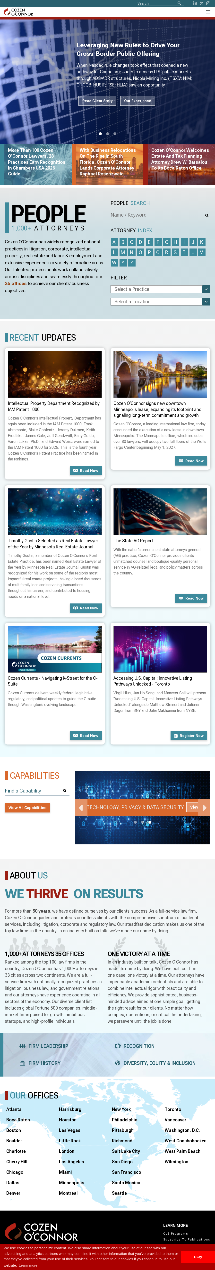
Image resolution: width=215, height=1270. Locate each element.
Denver (13, 1193)
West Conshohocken (185, 1140)
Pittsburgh (123, 1130)
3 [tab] (114, 134)
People (130, 203)
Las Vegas (69, 1130)
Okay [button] (198, 1257)
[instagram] (208, 3)
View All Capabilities (27, 807)
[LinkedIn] (195, 3)
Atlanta (14, 1109)
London (66, 1151)
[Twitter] (201, 3)
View (194, 807)
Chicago (14, 1172)
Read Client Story (97, 101)
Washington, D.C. (182, 1130)
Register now (189, 736)
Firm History (38, 1063)
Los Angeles (71, 1161)
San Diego (122, 1161)
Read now (85, 470)
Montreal (68, 1193)
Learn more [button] (28, 1265)
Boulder (14, 1140)
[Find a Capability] (37, 791)
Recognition (133, 1046)
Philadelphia (125, 1119)
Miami (65, 1172)
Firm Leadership (42, 1046)
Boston (13, 1130)
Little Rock (70, 1140)
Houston (68, 1119)
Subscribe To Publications (186, 1239)
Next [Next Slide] (204, 807)
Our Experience (137, 101)
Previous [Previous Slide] (81, 807)
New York (121, 1109)
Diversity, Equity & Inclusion (154, 1063)
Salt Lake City (126, 1151)
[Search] (179, 3)
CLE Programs (175, 1233)
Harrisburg (70, 1109)
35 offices (16, 283)
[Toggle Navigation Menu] (208, 12)
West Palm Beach (182, 1151)
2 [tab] (107, 134)
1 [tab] (100, 134)
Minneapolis (71, 1182)
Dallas (12, 1182)
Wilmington (176, 1161)
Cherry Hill (16, 1161)
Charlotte (16, 1151)
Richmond (122, 1140)
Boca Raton (18, 1119)
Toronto (173, 1109)
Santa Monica (126, 1182)
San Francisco (126, 1172)
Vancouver (175, 1119)
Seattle (119, 1193)
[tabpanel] (142, 807)
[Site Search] (161, 3)
